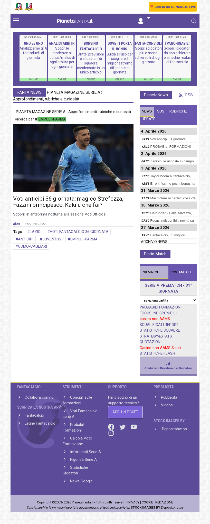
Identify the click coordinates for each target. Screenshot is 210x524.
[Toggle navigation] (194, 21)
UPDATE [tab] (148, 119)
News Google (81, 481)
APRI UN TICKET (125, 412)
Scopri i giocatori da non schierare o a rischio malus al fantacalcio (177, 55)
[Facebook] (111, 426)
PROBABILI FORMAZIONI (161, 307)
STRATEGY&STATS (156, 336)
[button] (143, 18)
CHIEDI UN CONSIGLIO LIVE (175, 7)
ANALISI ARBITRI (62, 43)
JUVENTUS (52, 239)
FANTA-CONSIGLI (148, 43)
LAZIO (35, 231)
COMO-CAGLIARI (32, 246)
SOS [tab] (160, 111)
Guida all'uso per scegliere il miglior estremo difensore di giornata (120, 63)
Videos (167, 405)
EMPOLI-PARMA (84, 239)
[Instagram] (111, 433)
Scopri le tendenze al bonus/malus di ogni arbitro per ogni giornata (62, 57)
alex (16, 224)
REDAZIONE (164, 502)
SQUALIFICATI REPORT (159, 324)
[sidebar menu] (16, 21)
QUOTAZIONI (150, 342)
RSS (186, 94)
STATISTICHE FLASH (157, 353)
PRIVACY (133, 502)
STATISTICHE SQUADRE (160, 330)
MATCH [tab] (150, 272)
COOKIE (147, 502)
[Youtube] (134, 426)
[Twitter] (123, 426)
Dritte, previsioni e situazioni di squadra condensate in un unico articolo (91, 63)
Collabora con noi (39, 397)
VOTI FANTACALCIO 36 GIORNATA (79, 231)
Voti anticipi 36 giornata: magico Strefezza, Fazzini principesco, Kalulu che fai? (68, 201)
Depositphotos (174, 429)
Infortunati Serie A (85, 452)
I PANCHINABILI (177, 43)
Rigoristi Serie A (83, 459)
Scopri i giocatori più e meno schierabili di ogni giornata (148, 55)
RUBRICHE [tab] (178, 111)
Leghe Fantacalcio (40, 423)
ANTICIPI (25, 239)
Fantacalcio (34, 415)
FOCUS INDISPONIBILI (158, 313)
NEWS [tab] (147, 111)
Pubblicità (169, 397)
